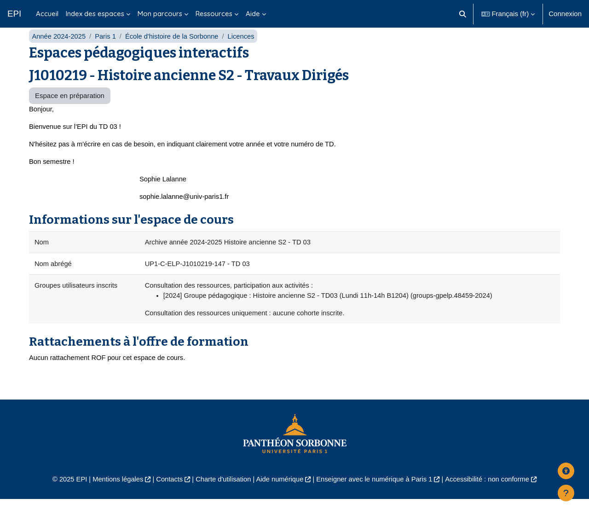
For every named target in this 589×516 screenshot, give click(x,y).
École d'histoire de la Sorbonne (174, 49)
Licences (245, 49)
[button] (462, 14)
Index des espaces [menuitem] (95, 13)
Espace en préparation (69, 109)
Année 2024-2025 (59, 49)
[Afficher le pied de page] (566, 493)
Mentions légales (113, 496)
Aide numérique (279, 496)
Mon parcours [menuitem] (160, 13)
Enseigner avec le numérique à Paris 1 (376, 496)
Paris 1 (107, 49)
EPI (14, 13)
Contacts (166, 496)
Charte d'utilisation (221, 496)
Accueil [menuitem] (47, 13)
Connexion (565, 13)
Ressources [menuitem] (214, 13)
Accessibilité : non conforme (492, 496)
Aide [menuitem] (253, 13)
